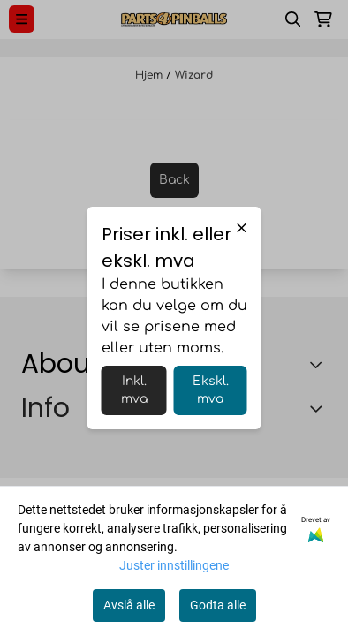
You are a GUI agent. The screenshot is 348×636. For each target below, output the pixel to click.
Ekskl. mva (211, 390)
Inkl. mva (134, 390)
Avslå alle (129, 605)
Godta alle (218, 605)
